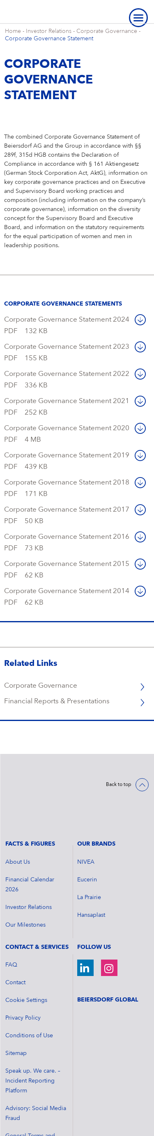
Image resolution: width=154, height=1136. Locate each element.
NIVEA (85, 818)
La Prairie (89, 854)
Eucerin (87, 836)
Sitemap (16, 1010)
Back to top (118, 784)
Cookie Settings (26, 957)
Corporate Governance (106, 31)
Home (13, 31)
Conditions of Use (29, 992)
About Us (17, 818)
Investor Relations (48, 31)
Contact (15, 939)
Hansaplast (91, 871)
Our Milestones (25, 881)
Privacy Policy (23, 974)
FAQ (11, 921)
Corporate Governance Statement (49, 39)
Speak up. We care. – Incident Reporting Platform (32, 1037)
